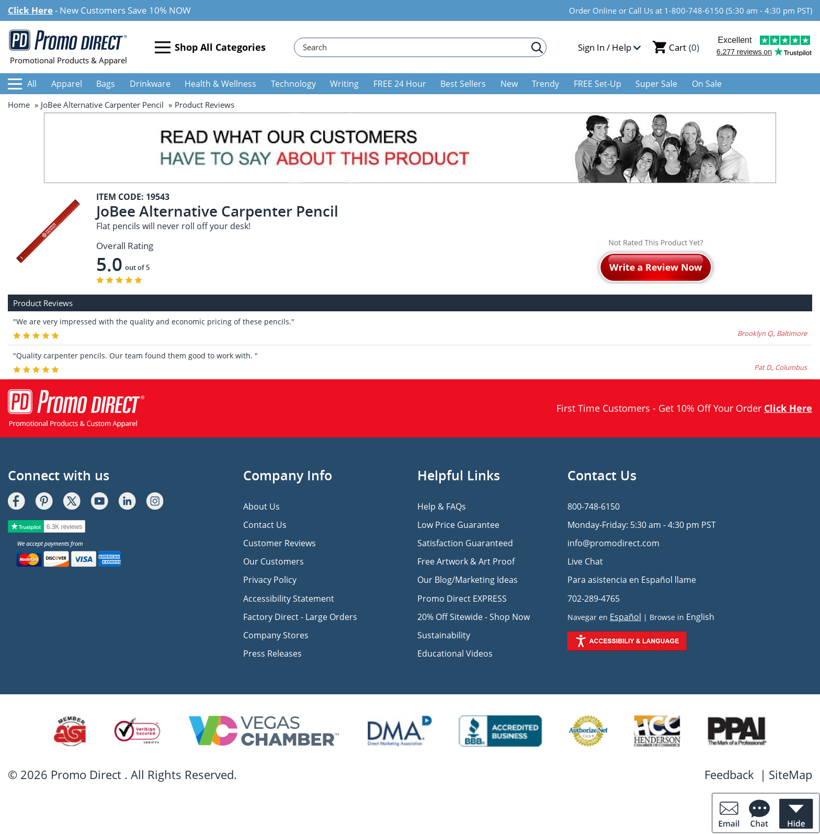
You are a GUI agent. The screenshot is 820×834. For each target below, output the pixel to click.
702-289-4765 (593, 598)
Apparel (66, 83)
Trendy (545, 83)
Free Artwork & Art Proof (466, 561)
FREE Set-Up (597, 83)
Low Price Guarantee (458, 525)
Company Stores (276, 635)
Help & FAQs (441, 506)
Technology (293, 83)
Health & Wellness (220, 83)
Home (19, 104)
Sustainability (443, 635)
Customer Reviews (279, 543)
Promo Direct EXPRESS (462, 598)
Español (625, 617)
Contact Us (265, 525)
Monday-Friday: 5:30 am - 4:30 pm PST (641, 525)
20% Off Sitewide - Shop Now (473, 617)
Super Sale (656, 83)
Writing (344, 83)
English (700, 617)
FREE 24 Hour (399, 83)
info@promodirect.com (613, 543)
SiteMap (790, 774)
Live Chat (585, 561)
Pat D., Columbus (780, 367)
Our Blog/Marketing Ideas (467, 579)
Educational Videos (455, 653)
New (509, 83)
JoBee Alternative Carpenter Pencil (102, 104)
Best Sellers (463, 83)
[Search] (415, 47)
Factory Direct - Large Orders (300, 617)
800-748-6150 (593, 506)
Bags (105, 83)
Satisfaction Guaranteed (465, 543)
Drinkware (150, 83)
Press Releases (272, 653)
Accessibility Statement (288, 598)
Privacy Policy (270, 579)
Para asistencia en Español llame (631, 579)
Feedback (729, 774)
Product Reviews (204, 104)
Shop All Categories (210, 47)
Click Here (30, 10)
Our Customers (273, 561)
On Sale (707, 83)
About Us (261, 506)
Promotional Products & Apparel (68, 47)
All (22, 83)
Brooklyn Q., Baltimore (772, 333)
